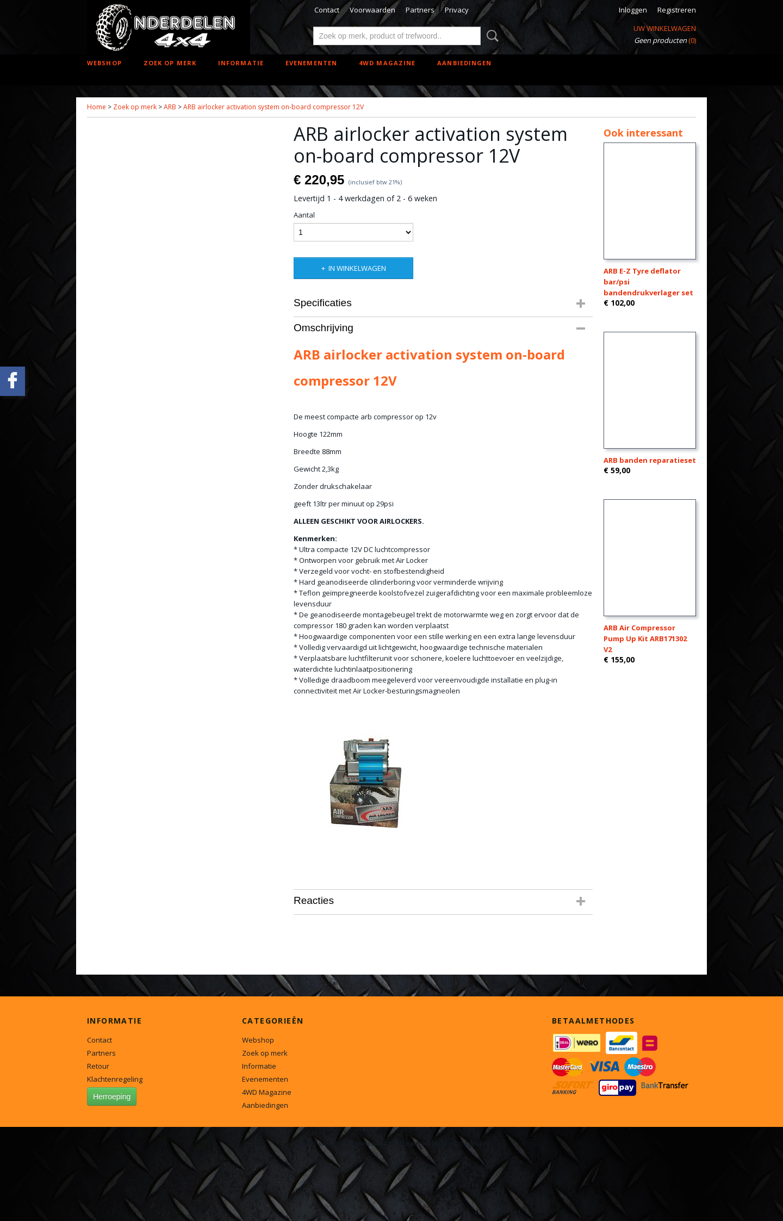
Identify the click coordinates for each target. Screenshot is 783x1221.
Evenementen (311, 63)
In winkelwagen (357, 268)
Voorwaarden (372, 10)
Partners (420, 10)
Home (96, 106)
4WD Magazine (387, 63)
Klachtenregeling (114, 1079)
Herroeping (111, 1096)
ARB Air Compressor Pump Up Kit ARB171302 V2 (645, 638)
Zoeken (490, 36)
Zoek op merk (170, 63)
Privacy (457, 10)
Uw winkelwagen (664, 28)
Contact (326, 10)
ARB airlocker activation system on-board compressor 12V (273, 106)
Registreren (676, 10)
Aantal (304, 215)
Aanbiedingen (464, 63)
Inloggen (633, 10)
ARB (170, 106)
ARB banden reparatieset (650, 460)
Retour (98, 1066)
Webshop (104, 63)
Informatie (241, 63)
